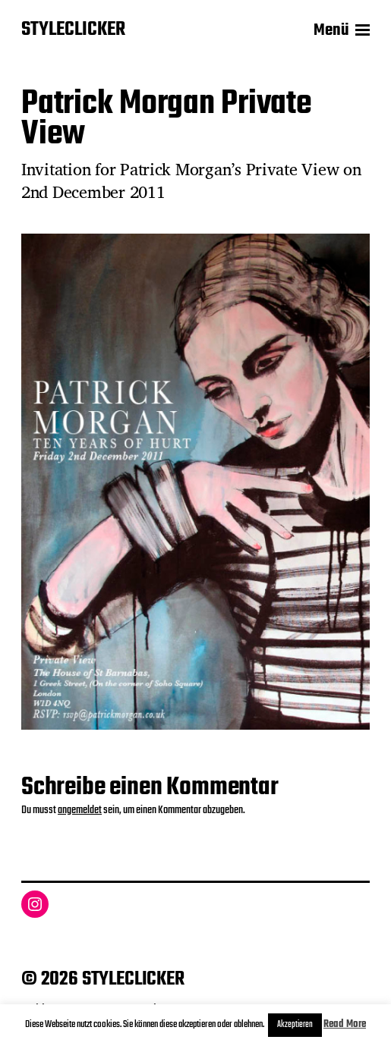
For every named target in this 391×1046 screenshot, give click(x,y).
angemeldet (80, 810)
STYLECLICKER (73, 30)
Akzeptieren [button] (295, 1025)
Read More (344, 1024)
